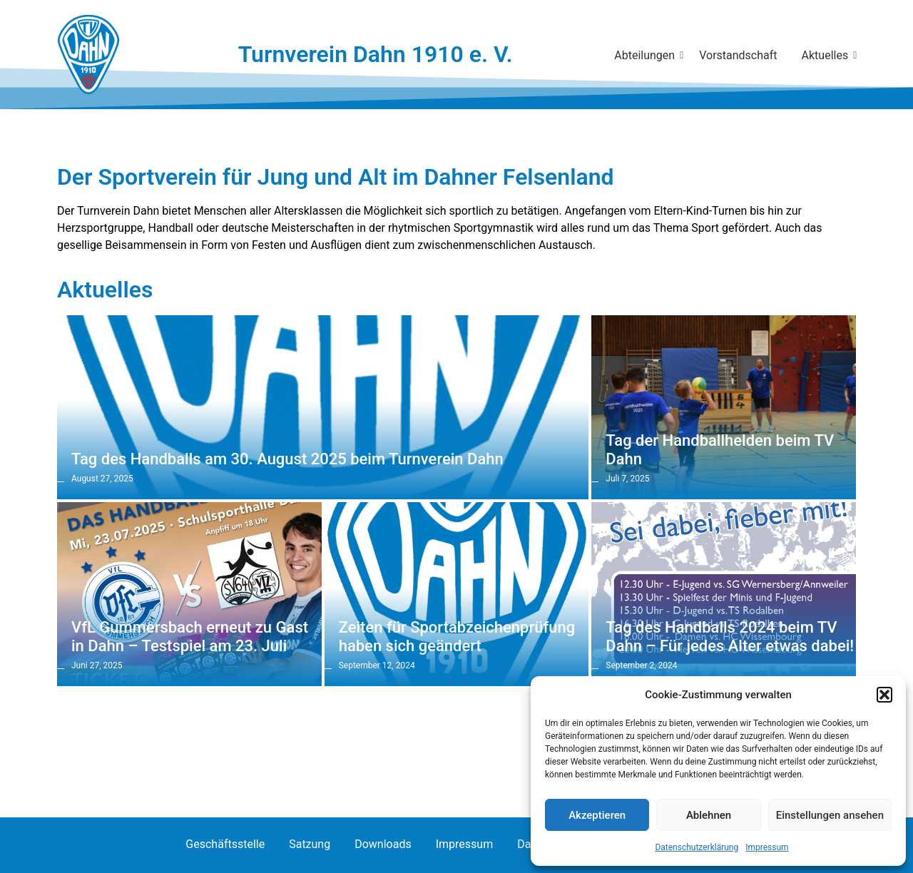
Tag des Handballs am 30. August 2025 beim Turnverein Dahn (287, 459)
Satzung (309, 844)
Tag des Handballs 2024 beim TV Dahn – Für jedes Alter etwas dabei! (730, 636)
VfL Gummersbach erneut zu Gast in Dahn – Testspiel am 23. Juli (189, 636)
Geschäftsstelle (225, 844)
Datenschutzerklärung (696, 847)
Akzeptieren (597, 815)
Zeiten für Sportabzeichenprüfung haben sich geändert (457, 636)
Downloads (383, 844)
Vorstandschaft (738, 55)
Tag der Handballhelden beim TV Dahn (720, 450)
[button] (884, 695)
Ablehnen (708, 815)
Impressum (766, 847)
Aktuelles (828, 55)
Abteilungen (647, 55)
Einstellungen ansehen (830, 815)
